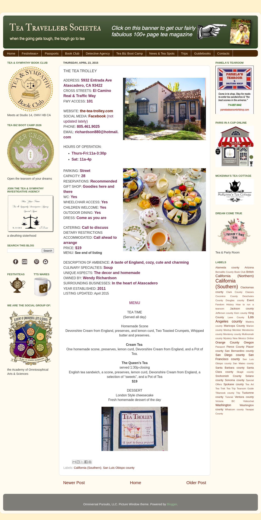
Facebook (97, 116)
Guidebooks (202, 53)
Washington (223, 405)
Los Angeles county (234, 319)
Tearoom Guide (245, 388)
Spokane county (234, 384)
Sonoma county (234, 380)
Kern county (240, 313)
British (250, 271)
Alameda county (227, 267)
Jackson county (242, 308)
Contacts (223, 53)
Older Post (196, 482)
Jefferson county (224, 313)
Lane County (236, 317)
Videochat (248, 401)
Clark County (234, 292)
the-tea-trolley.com (96, 111)
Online (250, 338)
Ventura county (244, 396)
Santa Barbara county (229, 367)
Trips (184, 53)
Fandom (219, 304)
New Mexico (239, 338)
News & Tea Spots (161, 53)
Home (11, 53)
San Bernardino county (239, 350)
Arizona (249, 267)
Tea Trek (220, 388)
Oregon (249, 342)
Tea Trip (231, 388)
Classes (249, 292)
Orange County (227, 342)
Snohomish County (228, 376)
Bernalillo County (224, 272)
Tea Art (249, 384)
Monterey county (232, 334)
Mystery (227, 338)
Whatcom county (234, 409)
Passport (220, 347)
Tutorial (229, 397)
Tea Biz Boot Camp (129, 53)
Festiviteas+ (30, 53)
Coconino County (226, 296)
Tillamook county (224, 393)
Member (236, 330)
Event (250, 300)
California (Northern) (234, 276)
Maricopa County (234, 325)
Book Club (72, 53)
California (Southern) (87, 467)
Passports (52, 53)
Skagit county (245, 372)
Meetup (227, 330)
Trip (238, 393)
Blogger (172, 504)
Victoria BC (225, 401)
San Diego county (230, 355)
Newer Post (74, 482)
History (230, 304)
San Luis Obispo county (118, 467)
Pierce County (235, 346)
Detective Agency (98, 53)
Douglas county (235, 300)
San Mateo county (243, 363)
